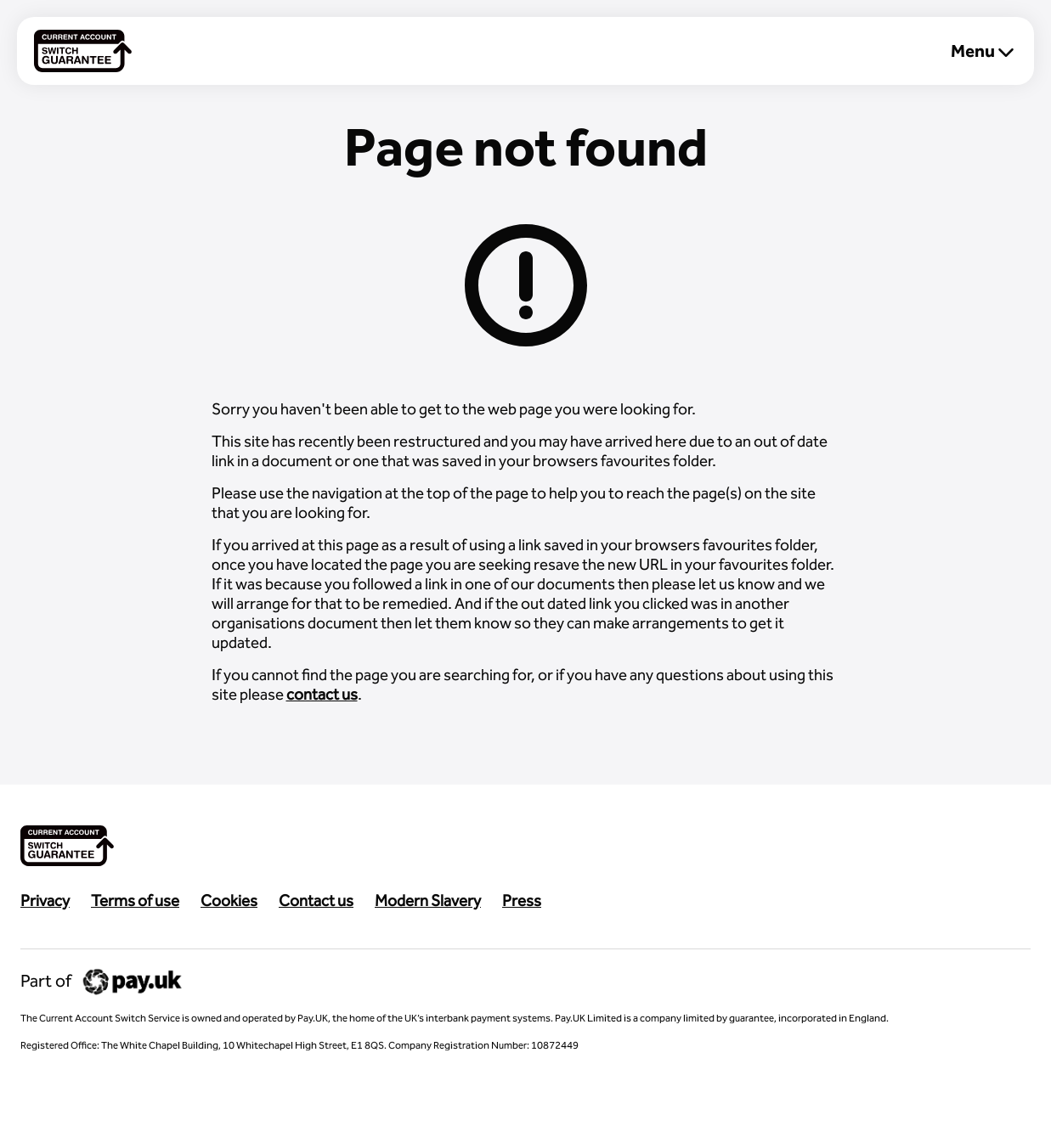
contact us (322, 694)
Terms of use (135, 900)
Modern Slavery (428, 900)
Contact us (316, 900)
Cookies (229, 900)
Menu (982, 51)
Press (521, 900)
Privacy (45, 900)
